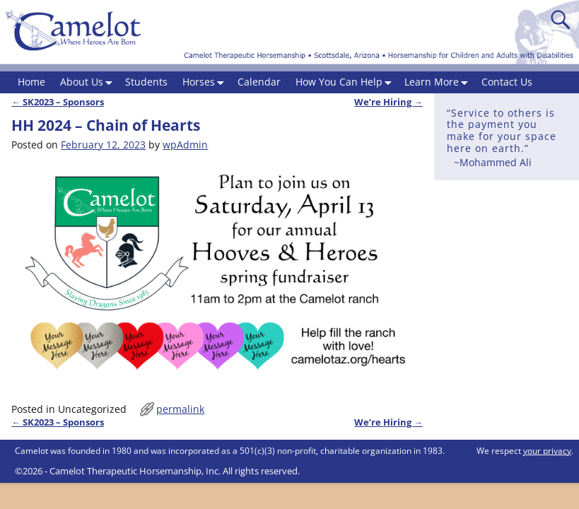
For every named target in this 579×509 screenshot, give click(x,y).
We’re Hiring (388, 102)
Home (31, 81)
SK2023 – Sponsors (57, 102)
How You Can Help (346, 82)
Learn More (439, 82)
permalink (180, 409)
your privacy (547, 451)
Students (146, 81)
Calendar (259, 81)
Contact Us (506, 81)
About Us (89, 82)
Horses (206, 82)
